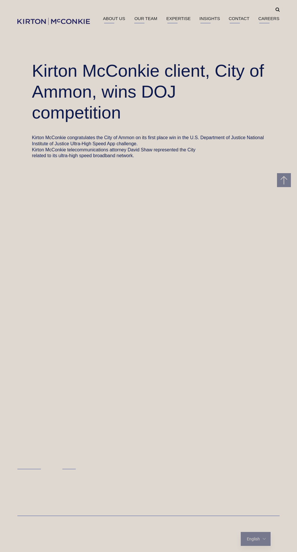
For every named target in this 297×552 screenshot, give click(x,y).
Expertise (178, 18)
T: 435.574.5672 (124, 451)
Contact (239, 18)
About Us (114, 18)
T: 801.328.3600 (124, 405)
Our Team (145, 18)
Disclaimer (236, 525)
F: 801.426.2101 (239, 405)
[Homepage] (58, 371)
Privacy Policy (264, 525)
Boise (171, 430)
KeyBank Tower (181, 370)
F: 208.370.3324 (182, 465)
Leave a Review (36, 464)
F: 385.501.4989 (125, 458)
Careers (269, 18)
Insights (210, 18)
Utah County (235, 370)
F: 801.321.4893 (125, 412)
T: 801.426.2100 (239, 398)
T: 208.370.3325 (181, 458)
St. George (119, 430)
